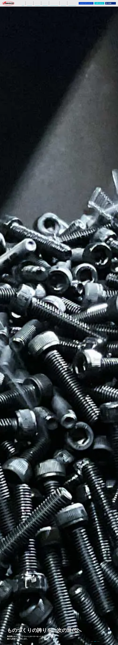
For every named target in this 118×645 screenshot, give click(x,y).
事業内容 (39, 3)
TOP (26, 3)
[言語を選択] (110, 3)
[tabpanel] (59, 322)
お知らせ (64, 3)
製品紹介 (46, 3)
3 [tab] (98, 641)
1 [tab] (92, 641)
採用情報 (72, 3)
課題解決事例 (55, 3)
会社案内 (32, 3)
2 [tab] (95, 641)
